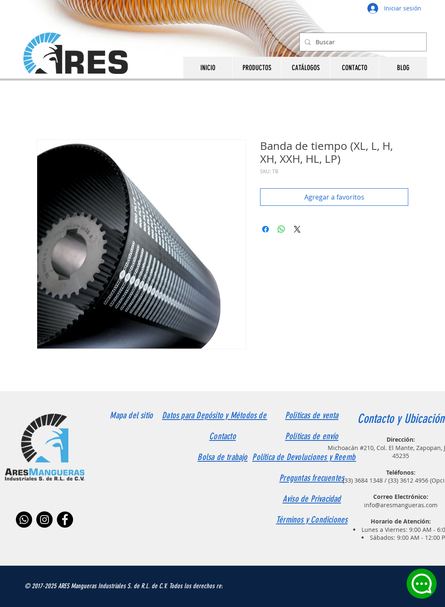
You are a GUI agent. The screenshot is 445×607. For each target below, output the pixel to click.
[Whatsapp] (24, 519)
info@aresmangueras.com (400, 505)
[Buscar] (362, 42)
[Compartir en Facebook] (265, 229)
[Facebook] (65, 519)
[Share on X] (297, 229)
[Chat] (422, 584)
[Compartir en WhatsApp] (281, 229)
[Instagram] (44, 519)
